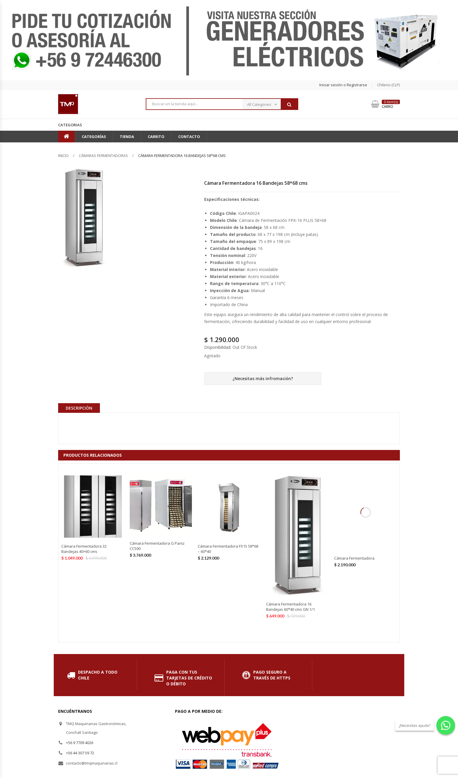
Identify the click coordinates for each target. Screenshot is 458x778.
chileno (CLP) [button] (388, 84)
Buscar (289, 104)
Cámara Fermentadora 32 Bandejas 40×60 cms (84, 549)
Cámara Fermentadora (354, 558)
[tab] (79, 408)
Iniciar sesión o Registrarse (343, 84)
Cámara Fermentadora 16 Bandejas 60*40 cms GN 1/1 (290, 606)
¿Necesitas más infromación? (263, 378)
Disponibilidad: (217, 347)
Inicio (63, 155)
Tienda (127, 136)
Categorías (94, 136)
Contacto (189, 136)
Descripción (79, 408)
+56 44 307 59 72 (80, 752)
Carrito (156, 136)
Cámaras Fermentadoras (103, 155)
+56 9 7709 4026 (79, 742)
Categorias (70, 124)
